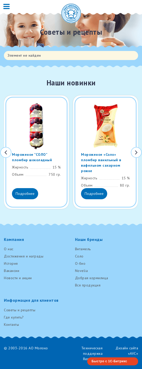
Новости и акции (18, 278)
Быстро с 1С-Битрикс (109, 361)
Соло (79, 256)
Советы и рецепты (19, 310)
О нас (8, 249)
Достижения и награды (23, 256)
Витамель (83, 249)
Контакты (11, 324)
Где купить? (14, 317)
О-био (80, 263)
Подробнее (25, 193)
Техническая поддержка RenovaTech (92, 353)
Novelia (81, 270)
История (11, 263)
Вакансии (11, 270)
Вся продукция (88, 285)
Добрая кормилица (91, 278)
